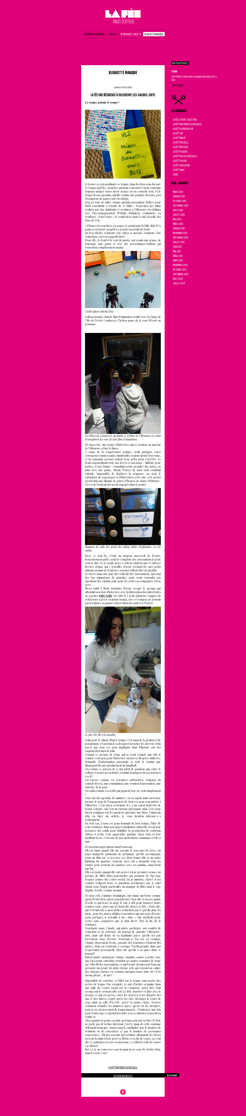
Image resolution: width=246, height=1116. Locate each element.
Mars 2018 (178, 191)
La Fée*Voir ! (179, 170)
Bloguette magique (123, 72)
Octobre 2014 (179, 269)
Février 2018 (179, 196)
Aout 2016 (178, 210)
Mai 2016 (177, 219)
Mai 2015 (177, 251)
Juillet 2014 (179, 283)
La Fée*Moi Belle (180, 142)
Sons (175, 174)
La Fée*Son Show (181, 165)
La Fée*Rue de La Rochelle (185, 156)
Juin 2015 (177, 246)
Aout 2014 (178, 278)
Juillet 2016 (179, 214)
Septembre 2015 (180, 237)
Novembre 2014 (180, 265)
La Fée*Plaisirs (180, 151)
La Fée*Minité (179, 138)
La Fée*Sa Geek (180, 160)
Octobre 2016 (179, 201)
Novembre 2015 (180, 233)
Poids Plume (105, 595)
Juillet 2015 (179, 242)
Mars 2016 (178, 223)
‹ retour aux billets (123, 1076)
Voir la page (177, 85)
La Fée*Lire (178, 133)
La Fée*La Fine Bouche (183, 128)
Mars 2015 (178, 260)
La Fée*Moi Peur (180, 147)
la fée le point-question (185, 119)
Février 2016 (179, 228)
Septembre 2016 (180, 205)
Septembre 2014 (180, 274)
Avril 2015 (178, 255)
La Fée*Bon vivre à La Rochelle (122, 1067)
